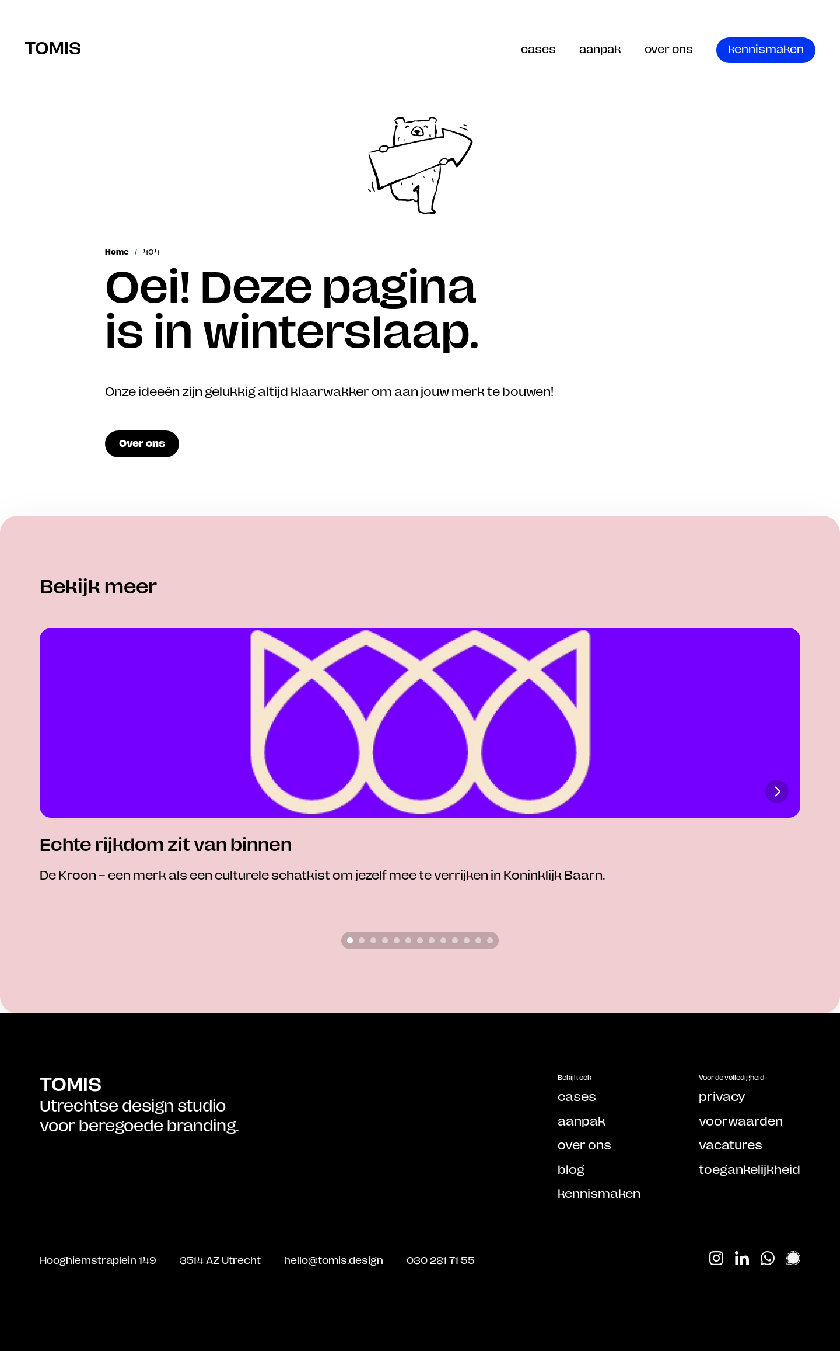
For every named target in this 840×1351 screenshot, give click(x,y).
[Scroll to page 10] (455, 940)
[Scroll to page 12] (478, 940)
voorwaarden (741, 1120)
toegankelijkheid (749, 1169)
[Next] (777, 791)
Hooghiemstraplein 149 (98, 1260)
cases (538, 49)
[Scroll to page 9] (443, 940)
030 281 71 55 (441, 1260)
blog (571, 1169)
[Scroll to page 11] (467, 940)
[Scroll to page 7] (420, 940)
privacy (722, 1096)
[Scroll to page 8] (432, 940)
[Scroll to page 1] (348, 940)
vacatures (730, 1144)
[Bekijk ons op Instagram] (716, 1258)
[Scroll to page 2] (362, 940)
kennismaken (599, 1193)
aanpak (600, 49)
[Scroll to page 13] (491, 940)
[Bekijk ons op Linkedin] (742, 1258)
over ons (669, 49)
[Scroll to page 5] (396, 940)
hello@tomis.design (333, 1260)
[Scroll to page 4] (385, 940)
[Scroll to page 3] (373, 940)
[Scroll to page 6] (408, 940)
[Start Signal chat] (793, 1258)
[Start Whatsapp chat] (768, 1258)
